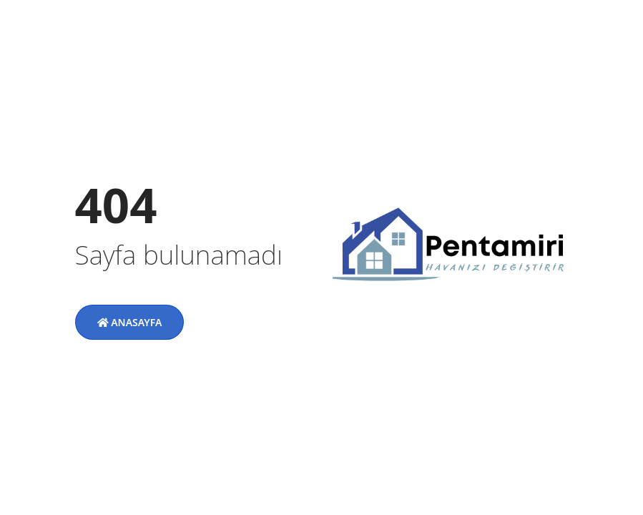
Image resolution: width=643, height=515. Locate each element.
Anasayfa (129, 322)
